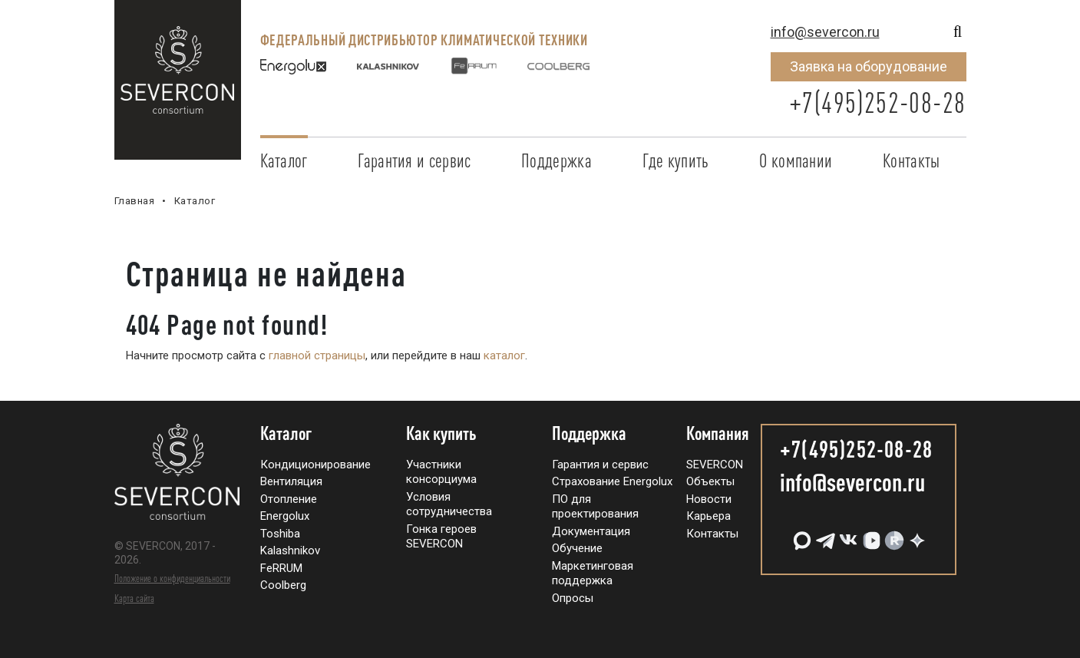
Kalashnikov (290, 550)
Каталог (284, 160)
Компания (717, 434)
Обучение (577, 548)
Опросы (572, 598)
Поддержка (556, 160)
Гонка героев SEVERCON (441, 536)
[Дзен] (916, 535)
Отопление (288, 499)
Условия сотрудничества (449, 504)
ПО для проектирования (595, 506)
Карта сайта (134, 598)
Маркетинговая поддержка (592, 573)
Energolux (284, 516)
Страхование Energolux (612, 481)
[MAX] (801, 535)
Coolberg (283, 585)
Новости (709, 499)
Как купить (441, 434)
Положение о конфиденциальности (172, 578)
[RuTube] (893, 535)
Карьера (708, 516)
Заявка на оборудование (868, 66)
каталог (504, 355)
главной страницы (317, 355)
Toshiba (280, 534)
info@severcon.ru (825, 32)
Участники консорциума (441, 472)
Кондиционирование (315, 464)
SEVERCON (714, 464)
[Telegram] (824, 535)
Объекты (710, 481)
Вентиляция (291, 481)
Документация (591, 531)
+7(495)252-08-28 (877, 102)
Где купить (675, 160)
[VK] (847, 535)
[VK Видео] (870, 535)
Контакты (911, 160)
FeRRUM (281, 568)
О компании (795, 160)
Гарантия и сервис (414, 160)
